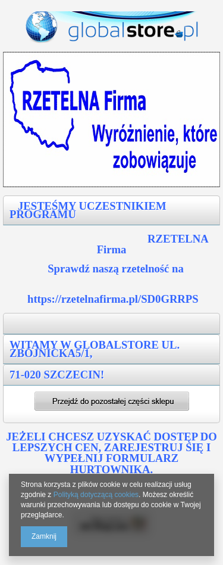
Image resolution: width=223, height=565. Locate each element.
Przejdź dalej (111, 401)
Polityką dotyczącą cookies (96, 495)
